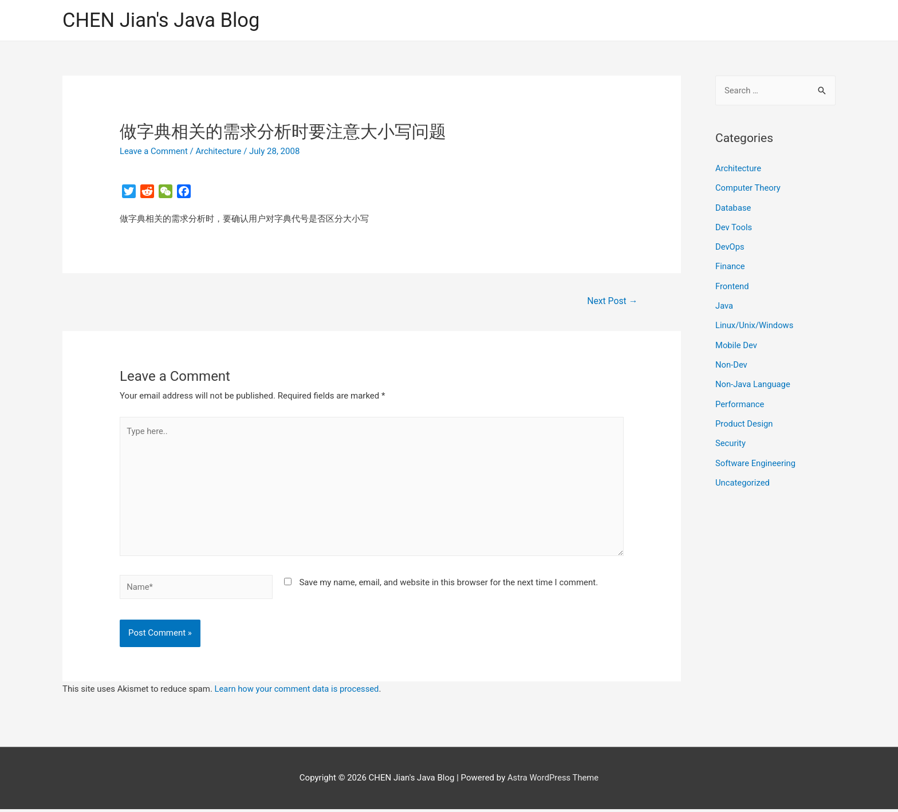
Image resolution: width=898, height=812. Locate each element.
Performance (740, 401)
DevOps (730, 246)
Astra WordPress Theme (553, 780)
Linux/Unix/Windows (754, 323)
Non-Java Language (753, 381)
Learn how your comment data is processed (298, 692)
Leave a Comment (154, 152)
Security (730, 439)
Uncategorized (742, 478)
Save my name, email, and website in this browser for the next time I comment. (448, 585)
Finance (730, 265)
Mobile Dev (736, 342)
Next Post (612, 301)
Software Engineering (756, 459)
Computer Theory (748, 188)
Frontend (732, 284)
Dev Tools (734, 227)
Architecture (219, 152)
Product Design (744, 420)
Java (724, 304)
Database (733, 207)
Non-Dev (731, 362)
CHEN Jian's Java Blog (162, 20)
